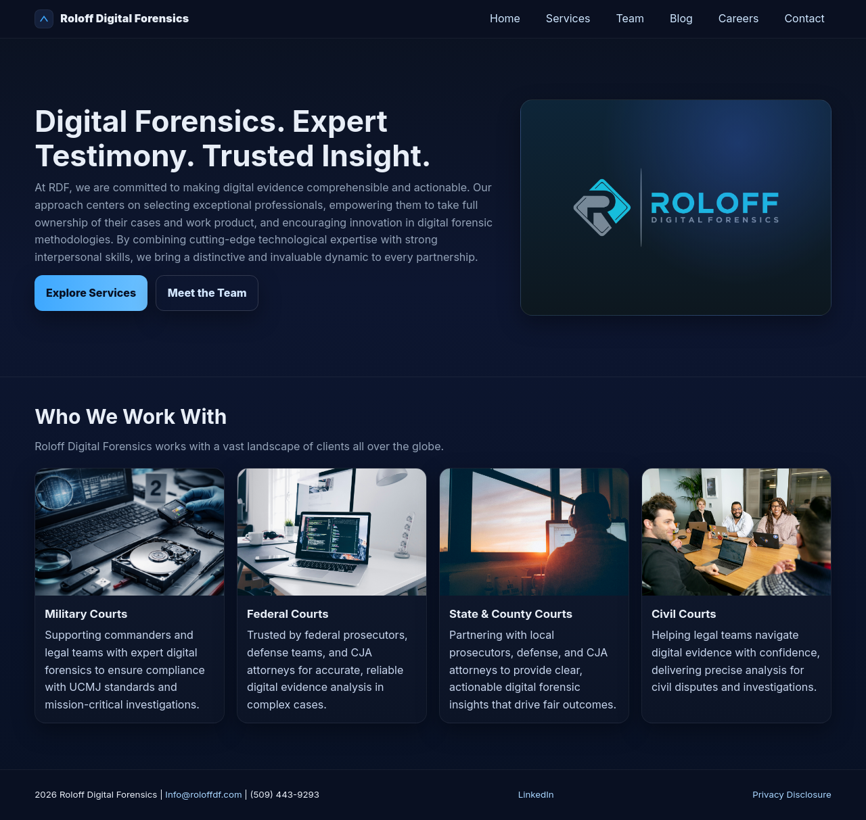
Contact (804, 18)
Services (568, 18)
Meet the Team (207, 292)
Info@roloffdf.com (203, 794)
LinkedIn (536, 794)
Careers (739, 18)
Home (505, 18)
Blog (681, 18)
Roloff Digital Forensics (112, 18)
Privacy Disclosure (791, 794)
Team (630, 18)
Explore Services (91, 292)
